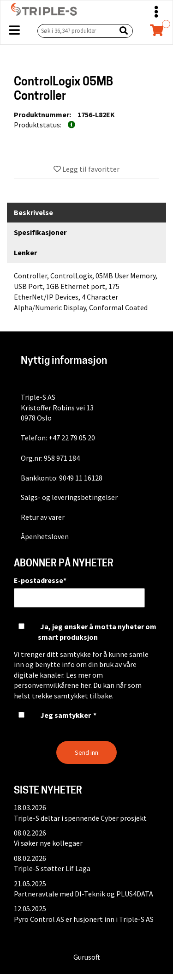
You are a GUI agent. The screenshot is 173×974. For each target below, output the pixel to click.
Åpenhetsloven (45, 536)
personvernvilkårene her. (53, 685)
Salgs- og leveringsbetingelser (69, 497)
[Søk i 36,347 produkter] (75, 30)
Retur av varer (43, 517)
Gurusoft (86, 957)
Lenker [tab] (25, 252)
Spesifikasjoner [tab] (40, 232)
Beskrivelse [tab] (33, 212)
